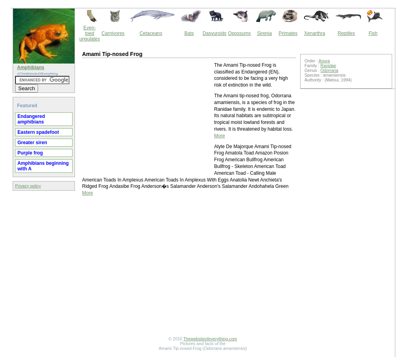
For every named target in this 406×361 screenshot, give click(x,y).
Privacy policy (28, 185)
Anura (324, 60)
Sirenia (264, 33)
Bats (189, 33)
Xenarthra (314, 33)
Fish (373, 33)
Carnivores (113, 33)
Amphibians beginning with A (43, 166)
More (219, 136)
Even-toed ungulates (89, 33)
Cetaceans (151, 33)
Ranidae (328, 65)
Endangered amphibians (31, 119)
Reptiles (346, 33)
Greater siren (32, 142)
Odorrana (329, 70)
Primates (288, 33)
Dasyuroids (214, 33)
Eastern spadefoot (38, 132)
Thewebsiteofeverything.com (210, 338)
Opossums (239, 33)
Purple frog (30, 153)
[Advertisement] (147, 117)
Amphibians (30, 67)
